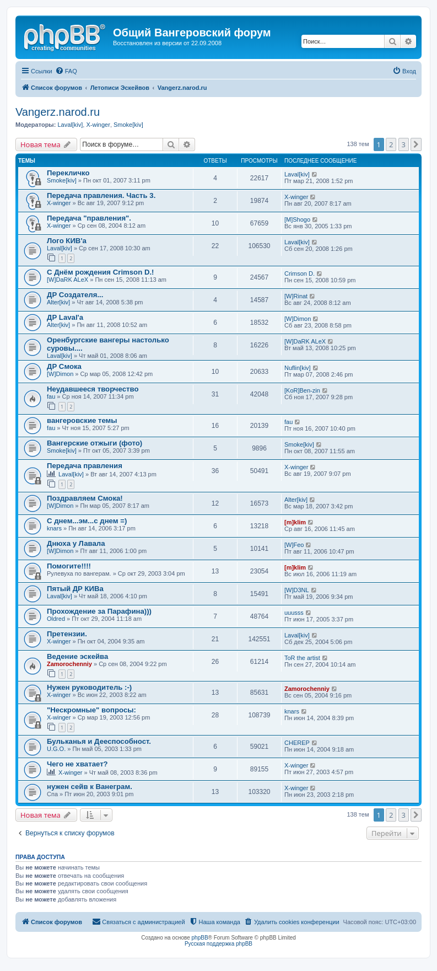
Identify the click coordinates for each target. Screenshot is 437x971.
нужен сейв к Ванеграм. (89, 786)
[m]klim (295, 522)
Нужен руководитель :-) (89, 687)
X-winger (98, 124)
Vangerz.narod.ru (57, 112)
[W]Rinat (295, 296)
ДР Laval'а (65, 317)
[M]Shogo (297, 219)
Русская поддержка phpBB (218, 944)
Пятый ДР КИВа (75, 588)
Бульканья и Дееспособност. (99, 741)
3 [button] (404, 144)
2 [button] (391, 144)
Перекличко (68, 173)
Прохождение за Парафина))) (99, 611)
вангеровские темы (82, 420)
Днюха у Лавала (76, 543)
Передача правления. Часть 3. (101, 195)
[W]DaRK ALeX (67, 279)
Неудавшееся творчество (92, 389)
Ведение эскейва (77, 656)
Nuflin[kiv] (297, 367)
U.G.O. (56, 748)
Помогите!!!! (69, 566)
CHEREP (297, 742)
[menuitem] (66, 71)
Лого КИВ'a (67, 241)
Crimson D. (299, 273)
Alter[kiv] (58, 302)
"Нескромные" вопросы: (91, 710)
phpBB (200, 938)
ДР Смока (64, 366)
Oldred (56, 618)
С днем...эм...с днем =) (87, 521)
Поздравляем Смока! (85, 498)
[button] (416, 144)
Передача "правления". (89, 218)
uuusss (294, 612)
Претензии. (67, 634)
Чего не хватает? (77, 764)
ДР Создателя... (75, 295)
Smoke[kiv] (128, 124)
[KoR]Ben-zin (302, 390)
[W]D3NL (296, 590)
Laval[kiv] (70, 124)
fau (51, 396)
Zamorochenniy (69, 664)
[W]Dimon (297, 318)
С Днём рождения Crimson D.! (100, 272)
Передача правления (84, 466)
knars (54, 528)
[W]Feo (294, 544)
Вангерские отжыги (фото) (94, 443)
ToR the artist (302, 658)
